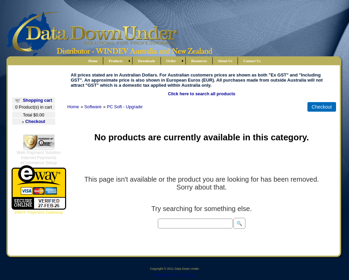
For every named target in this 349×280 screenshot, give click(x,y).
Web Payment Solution (39, 152)
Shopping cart (37, 100)
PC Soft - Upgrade (125, 106)
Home (73, 106)
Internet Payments (39, 157)
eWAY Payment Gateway (38, 212)
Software (93, 106)
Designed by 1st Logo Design (174, 275)
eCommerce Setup (38, 162)
